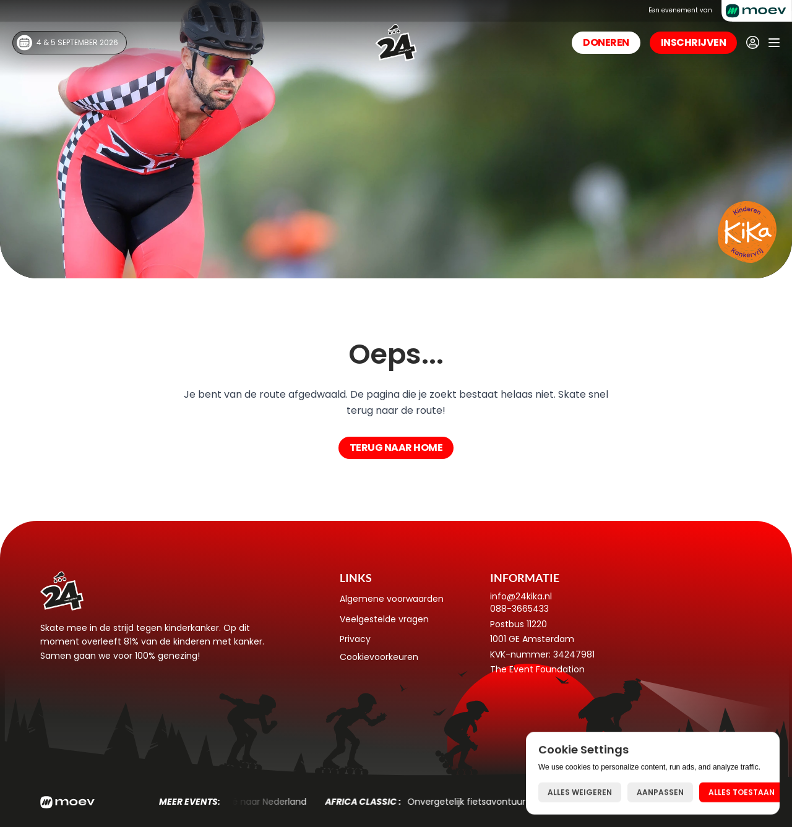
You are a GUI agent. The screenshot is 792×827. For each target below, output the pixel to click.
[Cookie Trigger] (379, 657)
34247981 (574, 654)
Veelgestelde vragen (384, 619)
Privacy (355, 639)
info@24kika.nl (521, 596)
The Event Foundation (537, 669)
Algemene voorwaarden (392, 599)
